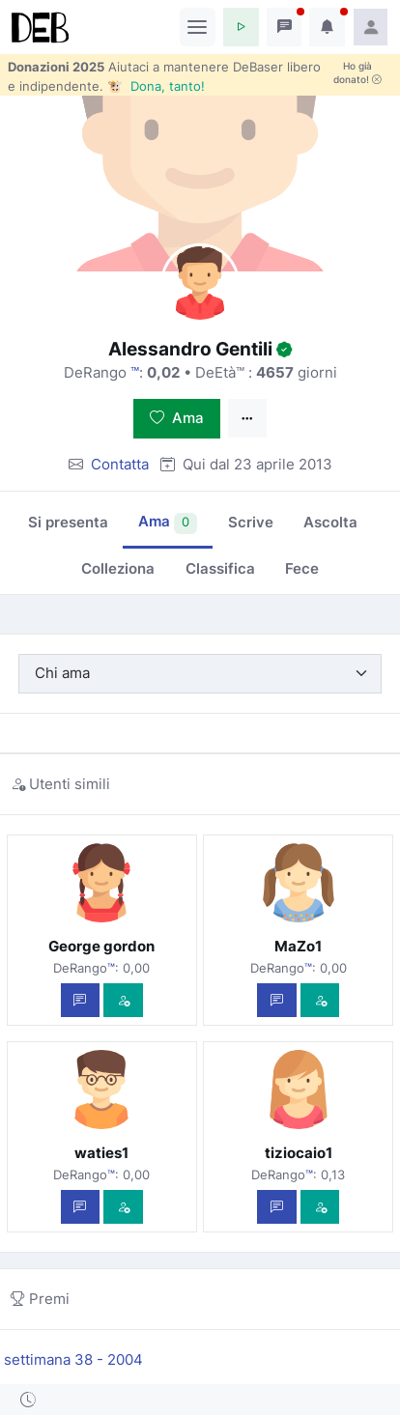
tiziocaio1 (298, 1153)
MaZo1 (298, 946)
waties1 (101, 1153)
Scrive (250, 522)
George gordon (101, 946)
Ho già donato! (357, 72)
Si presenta (68, 522)
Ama (177, 418)
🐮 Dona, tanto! (156, 86)
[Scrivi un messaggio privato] (80, 1000)
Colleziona (118, 568)
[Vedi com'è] (123, 1000)
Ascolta (330, 522)
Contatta (120, 464)
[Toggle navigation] (197, 27)
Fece (302, 568)
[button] (241, 27)
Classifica (220, 568)
